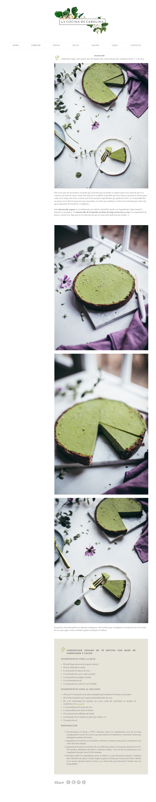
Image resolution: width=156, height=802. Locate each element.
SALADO (95, 45)
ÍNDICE (56, 45)
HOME (16, 45)
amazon (79, 704)
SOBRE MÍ (35, 45)
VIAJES (115, 45)
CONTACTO (135, 45)
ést (104, 717)
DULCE (75, 45)
